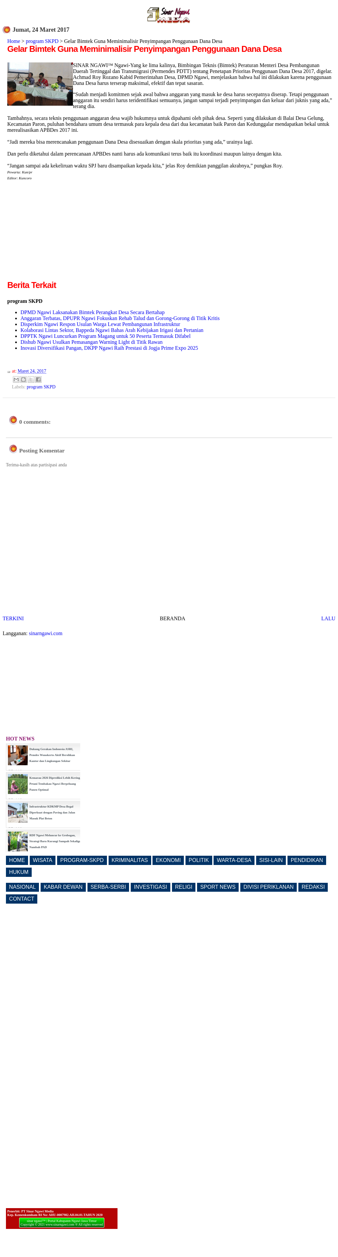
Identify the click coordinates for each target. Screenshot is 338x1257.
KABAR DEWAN (63, 887)
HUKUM (19, 872)
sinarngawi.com (46, 633)
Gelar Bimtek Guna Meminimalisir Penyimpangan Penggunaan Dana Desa (144, 49)
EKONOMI (168, 860)
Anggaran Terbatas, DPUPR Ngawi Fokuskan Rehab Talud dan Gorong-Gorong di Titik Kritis (120, 318)
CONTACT (21, 899)
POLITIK (199, 860)
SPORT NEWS (218, 887)
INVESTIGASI (150, 887)
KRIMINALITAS (130, 860)
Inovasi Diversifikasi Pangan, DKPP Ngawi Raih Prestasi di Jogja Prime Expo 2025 (109, 348)
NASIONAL (22, 887)
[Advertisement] (62, 233)
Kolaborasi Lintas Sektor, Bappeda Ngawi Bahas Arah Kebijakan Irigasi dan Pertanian (111, 330)
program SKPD (42, 41)
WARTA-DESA (234, 860)
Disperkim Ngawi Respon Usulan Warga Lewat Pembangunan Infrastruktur (100, 324)
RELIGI (183, 887)
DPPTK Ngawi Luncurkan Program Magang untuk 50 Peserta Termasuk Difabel (105, 336)
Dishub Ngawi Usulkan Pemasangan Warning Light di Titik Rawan (91, 342)
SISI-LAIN (271, 860)
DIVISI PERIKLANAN (269, 887)
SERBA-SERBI (108, 887)
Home (13, 41)
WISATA (42, 860)
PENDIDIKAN (307, 860)
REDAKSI (313, 887)
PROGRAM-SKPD (82, 860)
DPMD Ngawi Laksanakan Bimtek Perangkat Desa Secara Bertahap (92, 312)
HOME (17, 860)
